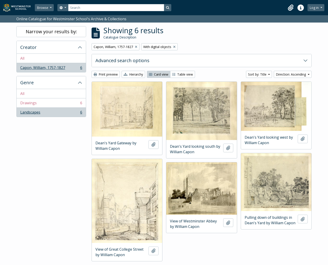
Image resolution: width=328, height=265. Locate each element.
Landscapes (51, 113)
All (22, 58)
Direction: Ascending (291, 74)
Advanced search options (122, 60)
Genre (27, 82)
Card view (158, 74)
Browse (43, 7)
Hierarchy (133, 74)
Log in (315, 7)
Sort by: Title (257, 74)
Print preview (106, 74)
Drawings (51, 104)
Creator (28, 47)
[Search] (116, 7)
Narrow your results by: (51, 31)
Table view (182, 74)
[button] (291, 8)
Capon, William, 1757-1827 (51, 68)
